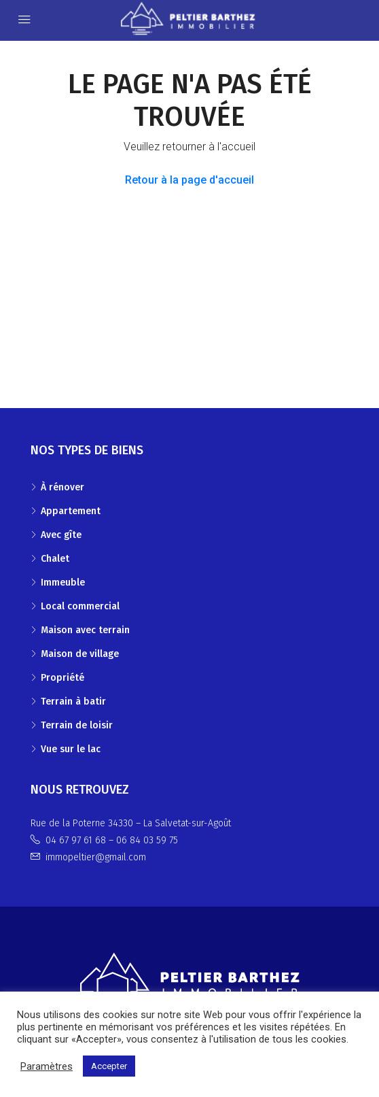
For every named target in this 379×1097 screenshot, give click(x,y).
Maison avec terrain (85, 630)
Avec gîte (61, 535)
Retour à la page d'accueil (189, 179)
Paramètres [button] (46, 1066)
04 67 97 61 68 (76, 840)
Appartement (71, 511)
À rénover (62, 487)
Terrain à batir (73, 701)
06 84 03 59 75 (147, 840)
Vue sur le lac (71, 749)
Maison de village (80, 654)
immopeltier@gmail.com (96, 857)
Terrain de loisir (77, 725)
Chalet (55, 558)
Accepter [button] (109, 1066)
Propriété (62, 677)
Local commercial (80, 606)
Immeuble (63, 582)
